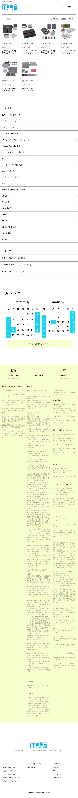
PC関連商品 (7, 208)
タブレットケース (9, 121)
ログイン (54, 772)
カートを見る (55, 775)
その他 (5, 239)
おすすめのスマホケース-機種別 (15, 258)
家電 (4, 159)
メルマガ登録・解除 (33, 765)
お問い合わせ (55, 779)
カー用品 (5, 215)
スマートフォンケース (11, 115)
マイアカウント (56, 765)
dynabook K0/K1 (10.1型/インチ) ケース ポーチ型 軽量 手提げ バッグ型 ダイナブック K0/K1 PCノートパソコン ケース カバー (29, 81)
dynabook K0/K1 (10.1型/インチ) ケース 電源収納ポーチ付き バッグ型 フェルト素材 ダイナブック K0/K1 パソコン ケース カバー (9, 43)
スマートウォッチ (9, 127)
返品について (6, 772)
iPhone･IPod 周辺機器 (11, 146)
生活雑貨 (5, 202)
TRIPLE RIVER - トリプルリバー (15, 273)
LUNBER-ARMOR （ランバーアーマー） (19, 266)
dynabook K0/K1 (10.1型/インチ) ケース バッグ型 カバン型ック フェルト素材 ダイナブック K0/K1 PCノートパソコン (68, 43)
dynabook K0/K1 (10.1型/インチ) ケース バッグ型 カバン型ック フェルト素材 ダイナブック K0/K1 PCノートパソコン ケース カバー (29, 43)
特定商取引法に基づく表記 (10, 779)
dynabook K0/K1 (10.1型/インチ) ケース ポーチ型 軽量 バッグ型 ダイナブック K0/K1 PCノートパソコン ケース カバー (48, 43)
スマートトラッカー (10, 134)
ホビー (5, 183)
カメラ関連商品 (8, 171)
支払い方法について (8, 775)
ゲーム (5, 221)
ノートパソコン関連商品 (12, 165)
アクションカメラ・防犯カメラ (15, 152)
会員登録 (54, 768)
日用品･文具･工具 (9, 227)
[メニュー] (75, 7)
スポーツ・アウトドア (11, 177)
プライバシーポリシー (9, 782)
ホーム (4, 765)
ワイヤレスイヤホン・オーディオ (15, 140)
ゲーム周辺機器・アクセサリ (14, 190)
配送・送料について (8, 768)
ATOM (33, 768)
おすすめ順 (54, 19)
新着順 (71, 19)
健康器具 (5, 196)
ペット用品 (6, 233)
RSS (28, 768)
